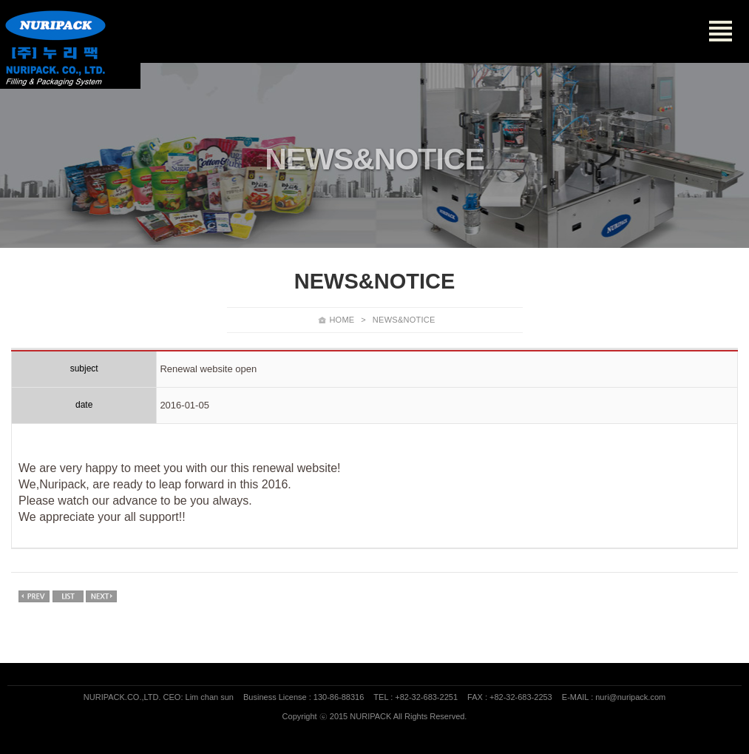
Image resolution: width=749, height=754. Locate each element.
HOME (341, 319)
